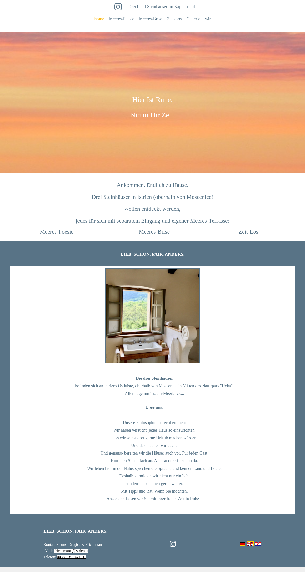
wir (208, 18)
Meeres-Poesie (121, 18)
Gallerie (193, 18)
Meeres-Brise (150, 18)
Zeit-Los (174, 18)
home (99, 18)
